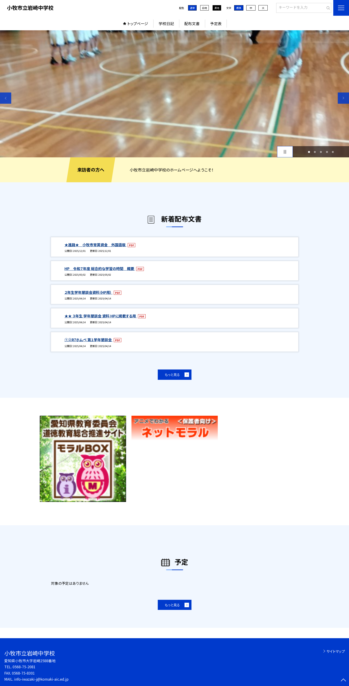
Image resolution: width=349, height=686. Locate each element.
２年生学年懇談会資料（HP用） (88, 292)
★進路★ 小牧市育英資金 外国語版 (95, 244)
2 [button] (315, 152)
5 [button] (333, 152)
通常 (192, 8)
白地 (204, 8)
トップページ (137, 23)
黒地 (216, 8)
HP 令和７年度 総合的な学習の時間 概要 (99, 268)
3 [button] (321, 152)
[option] (174, 93)
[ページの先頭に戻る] (343, 680)
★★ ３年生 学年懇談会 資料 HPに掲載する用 (100, 316)
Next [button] (343, 98)
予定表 (216, 23)
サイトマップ (335, 651)
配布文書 (192, 23)
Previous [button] (5, 98)
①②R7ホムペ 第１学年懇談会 (88, 339)
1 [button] (309, 152)
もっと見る (172, 374)
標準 (238, 8)
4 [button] (327, 152)
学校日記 (166, 23)
